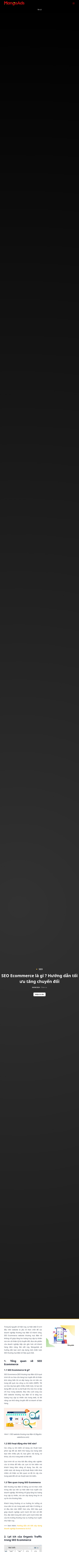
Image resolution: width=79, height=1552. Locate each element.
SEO (41, 969)
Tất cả (39, 10)
